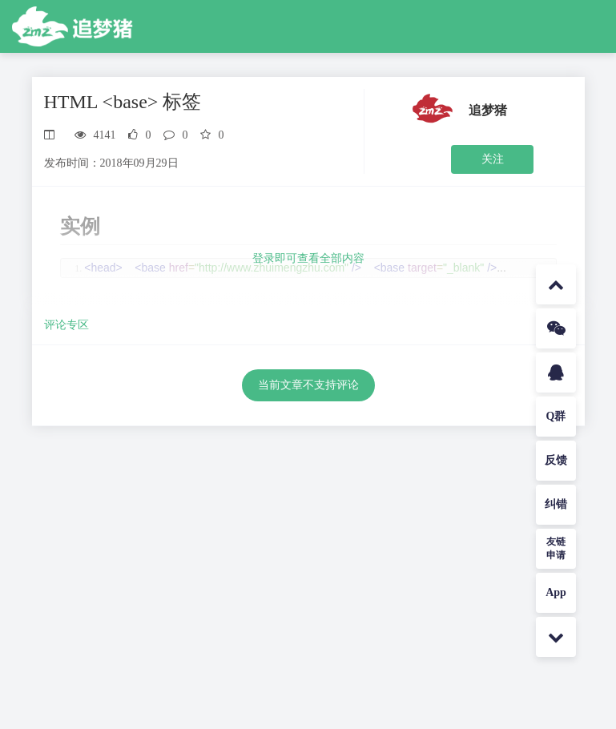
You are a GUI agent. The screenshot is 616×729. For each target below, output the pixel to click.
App (556, 592)
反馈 (556, 460)
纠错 (556, 504)
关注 (492, 159)
